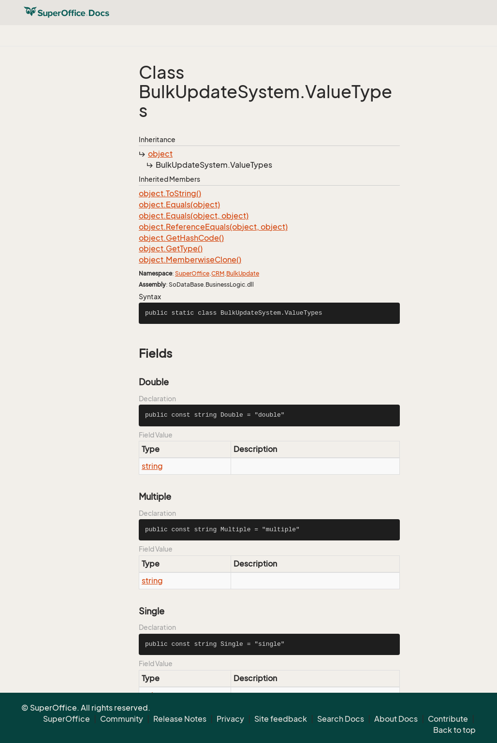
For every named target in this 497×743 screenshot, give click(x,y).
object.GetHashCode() (181, 238)
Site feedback (280, 719)
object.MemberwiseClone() (190, 259)
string (152, 466)
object (160, 154)
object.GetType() (171, 248)
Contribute (448, 719)
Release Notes (179, 719)
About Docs (396, 719)
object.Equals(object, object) (193, 215)
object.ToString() (170, 193)
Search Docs (340, 719)
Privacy (230, 719)
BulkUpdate (242, 273)
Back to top (454, 730)
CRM (217, 273)
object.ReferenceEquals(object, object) (213, 227)
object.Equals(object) (179, 204)
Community (121, 719)
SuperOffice (192, 273)
